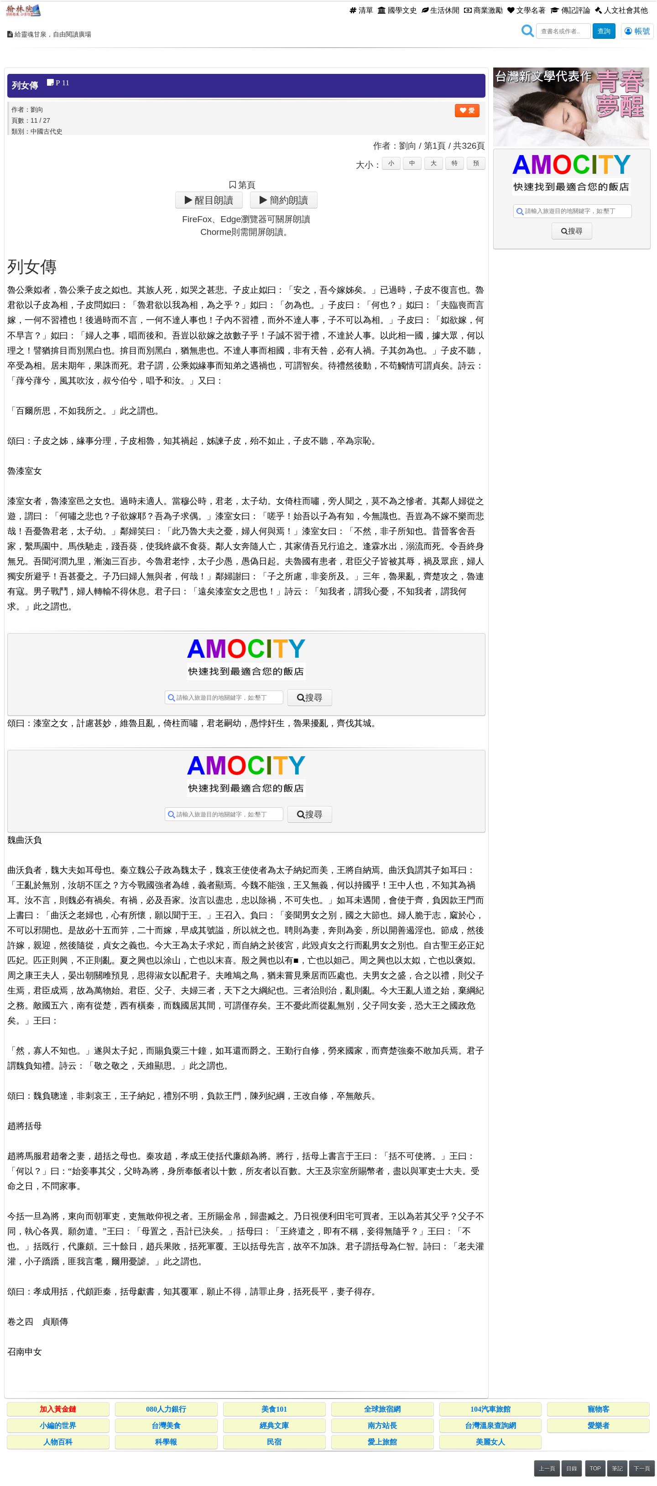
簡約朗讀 (287, 200)
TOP (595, 1468)
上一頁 (547, 1468)
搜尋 (314, 697)
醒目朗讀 (213, 200)
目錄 (571, 1468)
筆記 (617, 1468)
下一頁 (642, 1468)
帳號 (637, 31)
